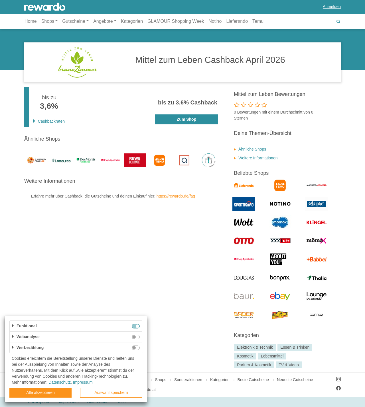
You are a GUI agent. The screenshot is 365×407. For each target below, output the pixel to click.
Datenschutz (59, 382)
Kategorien (132, 21)
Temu (257, 21)
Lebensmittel (272, 356)
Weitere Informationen (257, 158)
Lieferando (237, 21)
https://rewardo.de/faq (176, 196)
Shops (160, 379)
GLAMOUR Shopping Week (175, 21)
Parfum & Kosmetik (254, 365)
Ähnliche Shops (252, 149)
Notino (215, 21)
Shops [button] (47, 21)
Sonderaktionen (188, 379)
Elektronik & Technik (255, 347)
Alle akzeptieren (40, 392)
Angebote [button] (103, 21)
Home (31, 21)
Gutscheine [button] (73, 21)
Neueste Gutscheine (295, 379)
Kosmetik (245, 356)
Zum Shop (186, 119)
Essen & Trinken (294, 347)
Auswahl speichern (111, 392)
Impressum (83, 382)
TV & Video (289, 365)
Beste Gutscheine (253, 379)
